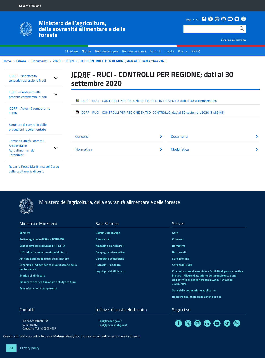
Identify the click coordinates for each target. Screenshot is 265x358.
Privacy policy (30, 347)
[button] (55, 78)
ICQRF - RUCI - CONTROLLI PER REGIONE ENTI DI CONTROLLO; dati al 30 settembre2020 (149, 112)
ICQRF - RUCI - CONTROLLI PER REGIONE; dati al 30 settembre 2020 (116, 60)
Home (7, 60)
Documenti (40, 60)
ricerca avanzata (233, 40)
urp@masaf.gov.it (110, 321)
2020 (56, 60)
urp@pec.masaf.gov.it (113, 325)
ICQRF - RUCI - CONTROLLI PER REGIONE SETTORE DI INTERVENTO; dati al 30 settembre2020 (146, 100)
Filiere (21, 60)
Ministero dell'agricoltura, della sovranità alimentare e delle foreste (82, 29)
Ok (11, 348)
